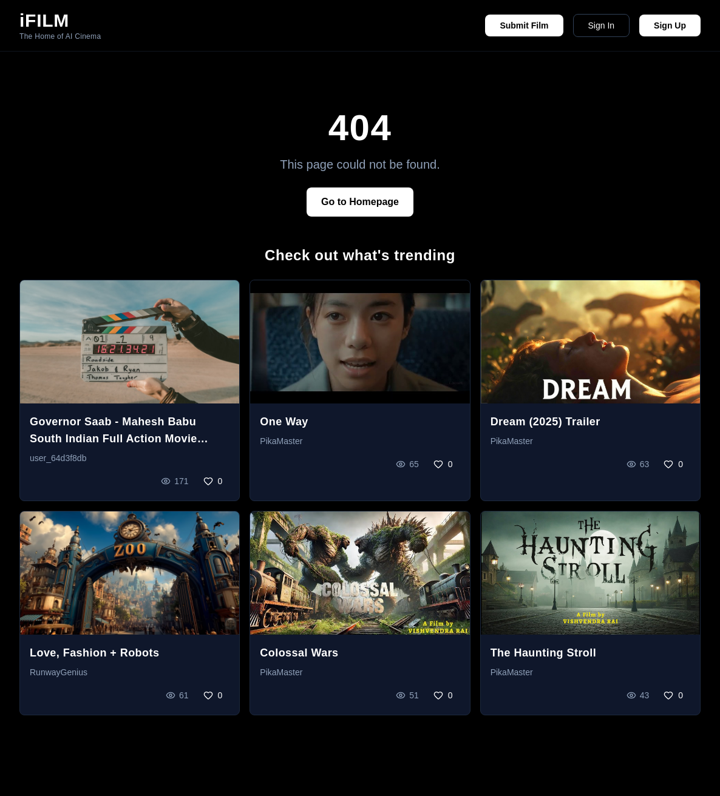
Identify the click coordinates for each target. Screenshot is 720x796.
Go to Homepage (360, 202)
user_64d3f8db (58, 458)
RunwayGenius (58, 672)
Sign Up (670, 25)
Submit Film (524, 25)
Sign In (601, 25)
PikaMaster (281, 441)
